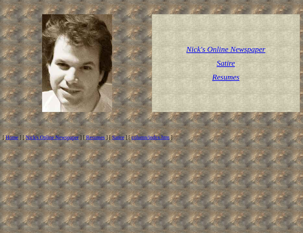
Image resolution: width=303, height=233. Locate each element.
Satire (118, 137)
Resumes (95, 137)
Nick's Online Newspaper (52, 137)
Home (12, 137)
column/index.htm (150, 137)
